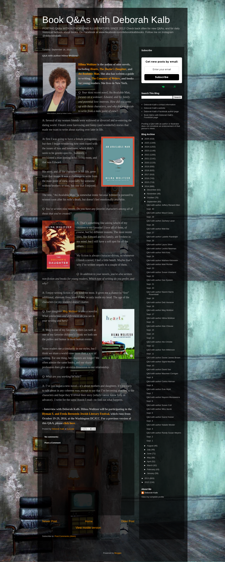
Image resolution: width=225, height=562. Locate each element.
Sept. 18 (150, 306)
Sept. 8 (149, 385)
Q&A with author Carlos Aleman (160, 381)
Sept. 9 (149, 377)
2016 (147, 178)
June (149, 453)
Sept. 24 (150, 256)
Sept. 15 (150, 330)
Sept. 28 (150, 225)
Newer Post (49, 521)
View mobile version (88, 527)
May (149, 457)
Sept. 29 (150, 217)
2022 (147, 154)
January (151, 473)
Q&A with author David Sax (158, 369)
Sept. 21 (150, 284)
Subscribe (161, 77)
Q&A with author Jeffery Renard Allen (163, 205)
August (150, 446)
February (151, 469)
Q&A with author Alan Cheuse (159, 326)
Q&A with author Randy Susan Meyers (163, 433)
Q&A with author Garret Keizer (160, 417)
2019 (147, 166)
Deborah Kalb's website (154, 108)
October (151, 197)
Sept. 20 (150, 288)
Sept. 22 (150, 276)
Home (89, 521)
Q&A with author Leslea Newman (161, 248)
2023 (147, 150)
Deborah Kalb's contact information (159, 104)
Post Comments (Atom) (65, 536)
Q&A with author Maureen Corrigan (162, 373)
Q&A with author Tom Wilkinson (160, 350)
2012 (147, 482)
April (149, 461)
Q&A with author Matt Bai (157, 229)
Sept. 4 (149, 421)
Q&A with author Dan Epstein (159, 280)
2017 (147, 174)
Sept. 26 (150, 240)
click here (69, 423)
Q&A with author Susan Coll (158, 405)
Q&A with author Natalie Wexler (160, 425)
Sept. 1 (149, 441)
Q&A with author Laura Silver (159, 244)
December (152, 190)
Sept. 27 (150, 232)
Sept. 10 (150, 365)
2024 (147, 147)
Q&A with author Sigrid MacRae (160, 361)
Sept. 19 (150, 298)
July (149, 449)
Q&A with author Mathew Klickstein (162, 260)
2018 (147, 170)
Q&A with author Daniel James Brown (163, 357)
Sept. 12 (150, 346)
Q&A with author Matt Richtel (159, 264)
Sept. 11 (150, 354)
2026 (147, 139)
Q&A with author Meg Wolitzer (159, 310)
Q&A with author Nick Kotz (158, 252)
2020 (147, 162)
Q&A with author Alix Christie (159, 342)
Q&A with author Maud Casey (159, 213)
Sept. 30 (150, 209)
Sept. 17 (150, 314)
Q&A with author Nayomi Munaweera (163, 397)
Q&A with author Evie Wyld (158, 389)
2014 (147, 186)
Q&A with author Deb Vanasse (160, 302)
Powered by (162, 86)
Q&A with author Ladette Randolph (162, 237)
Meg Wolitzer (70, 311)
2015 (147, 182)
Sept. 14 (150, 334)
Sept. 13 (150, 338)
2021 (147, 158)
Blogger (117, 553)
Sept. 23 (150, 268)
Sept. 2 (149, 436)
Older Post (127, 521)
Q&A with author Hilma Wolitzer (160, 318)
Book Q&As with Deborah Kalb (106, 20)
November (152, 193)
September (152, 201)
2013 (147, 478)
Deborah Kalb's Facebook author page (161, 111)
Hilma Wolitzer (87, 64)
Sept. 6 (149, 401)
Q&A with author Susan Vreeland (161, 272)
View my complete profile (152, 497)
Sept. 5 (149, 413)
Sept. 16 (150, 322)
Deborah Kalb (151, 492)
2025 (147, 143)
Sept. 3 (149, 429)
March (150, 465)
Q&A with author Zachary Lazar (160, 221)
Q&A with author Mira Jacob (159, 409)
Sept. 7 (149, 393)
